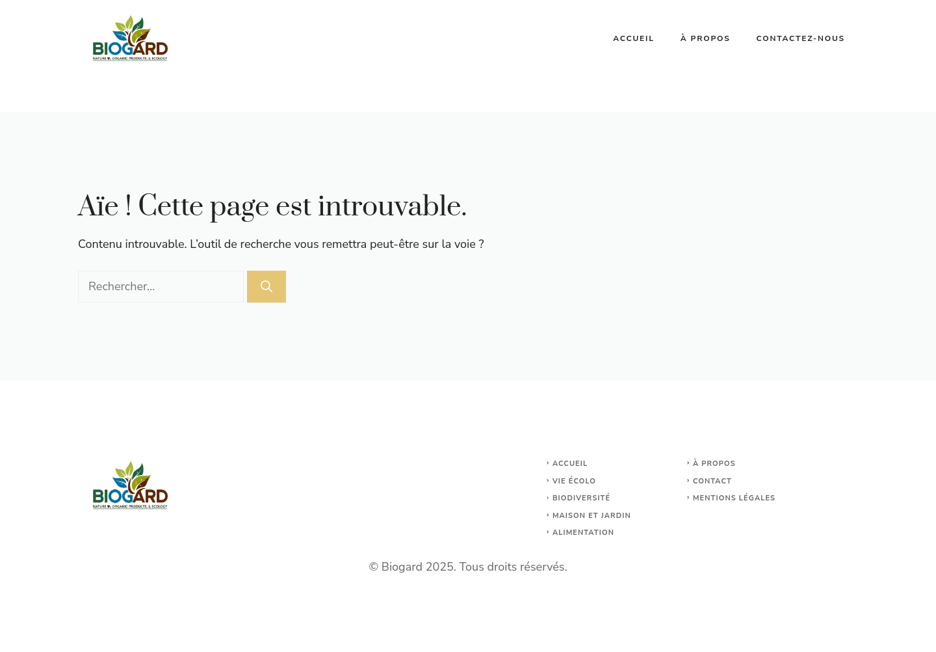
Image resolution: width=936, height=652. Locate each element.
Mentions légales (734, 498)
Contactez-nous (801, 38)
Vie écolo (574, 481)
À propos (706, 38)
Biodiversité (581, 498)
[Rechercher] (266, 287)
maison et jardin (591, 516)
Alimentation (583, 532)
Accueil (634, 38)
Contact (712, 481)
